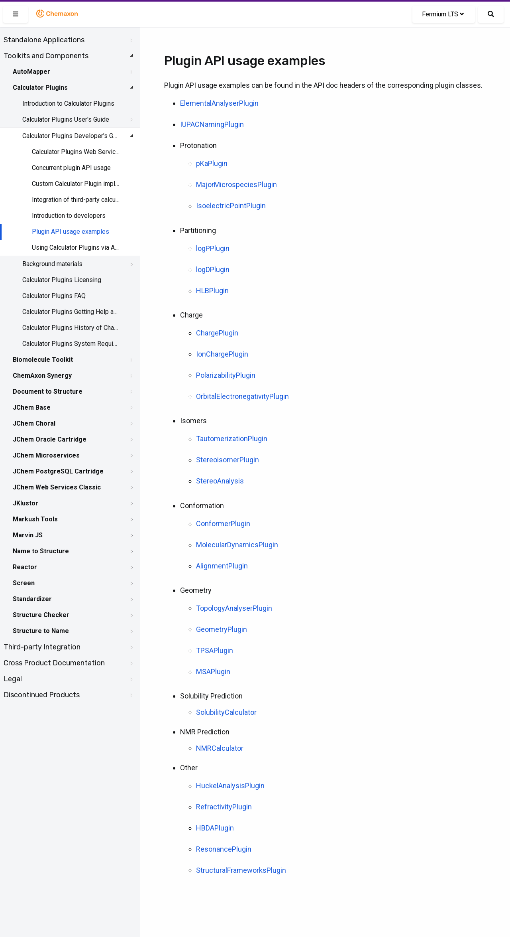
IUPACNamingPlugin (212, 124)
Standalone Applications (44, 40)
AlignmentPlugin (222, 566)
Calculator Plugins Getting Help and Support (70, 312)
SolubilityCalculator (226, 712)
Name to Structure (41, 551)
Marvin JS (28, 535)
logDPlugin (213, 269)
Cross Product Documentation (54, 663)
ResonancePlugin (223, 849)
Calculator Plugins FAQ (54, 296)
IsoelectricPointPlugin (231, 205)
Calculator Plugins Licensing (61, 280)
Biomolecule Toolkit (43, 359)
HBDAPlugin (215, 828)
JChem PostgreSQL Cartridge (58, 471)
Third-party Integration (42, 647)
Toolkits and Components (46, 55)
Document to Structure (47, 391)
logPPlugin (213, 248)
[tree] (70, 367)
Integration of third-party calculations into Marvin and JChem (76, 199)
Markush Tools (35, 519)
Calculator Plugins (40, 87)
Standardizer (32, 599)
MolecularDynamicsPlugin (237, 545)
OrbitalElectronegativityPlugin (242, 396)
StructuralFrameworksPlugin (241, 870)
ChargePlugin (217, 333)
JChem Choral (34, 423)
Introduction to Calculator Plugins (68, 103)
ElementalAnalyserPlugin (219, 103)
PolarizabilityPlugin (225, 375)
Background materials (52, 264)
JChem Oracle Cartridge (49, 439)
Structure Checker (41, 615)
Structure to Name (41, 631)
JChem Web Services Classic (57, 487)
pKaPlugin (212, 163)
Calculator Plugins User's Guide (65, 119)
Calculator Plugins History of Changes (70, 327)
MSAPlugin (213, 671)
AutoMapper (31, 71)
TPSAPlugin (214, 650)
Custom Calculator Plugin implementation (76, 183)
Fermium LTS (443, 14)
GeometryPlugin (221, 629)
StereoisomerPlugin (227, 460)
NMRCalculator (219, 748)
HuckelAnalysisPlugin (230, 785)
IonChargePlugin (222, 354)
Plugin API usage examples (70, 231)
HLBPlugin (212, 290)
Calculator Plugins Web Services (76, 152)
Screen (24, 583)
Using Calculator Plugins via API (76, 247)
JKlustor (25, 503)
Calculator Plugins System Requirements (70, 343)
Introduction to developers (69, 215)
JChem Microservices (46, 455)
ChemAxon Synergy (42, 375)
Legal (13, 679)
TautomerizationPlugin (231, 438)
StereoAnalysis (220, 481)
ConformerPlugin (223, 523)
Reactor (25, 567)
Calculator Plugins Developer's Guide (70, 136)
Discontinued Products (42, 694)
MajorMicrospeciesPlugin (236, 184)
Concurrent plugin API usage (71, 168)
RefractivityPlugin (224, 807)
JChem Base (32, 407)
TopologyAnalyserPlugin (234, 608)
